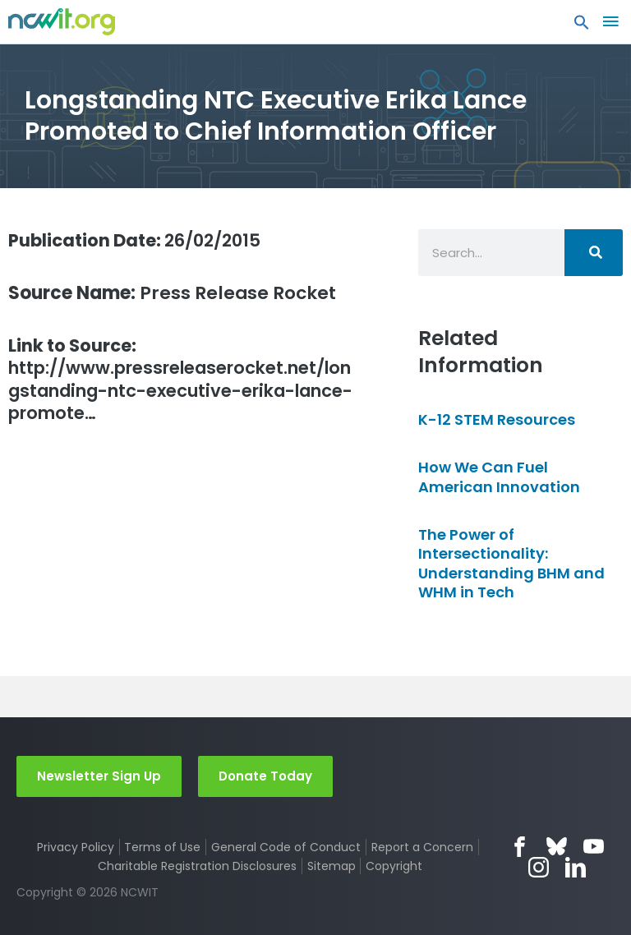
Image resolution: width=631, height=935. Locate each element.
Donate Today (265, 776)
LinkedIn (575, 867)
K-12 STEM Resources (496, 419)
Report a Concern (422, 847)
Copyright (394, 866)
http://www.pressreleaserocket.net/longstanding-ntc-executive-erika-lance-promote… (181, 381)
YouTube (593, 846)
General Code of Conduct (286, 847)
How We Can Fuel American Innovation (499, 476)
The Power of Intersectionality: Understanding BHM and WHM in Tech (511, 563)
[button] (581, 26)
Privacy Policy (75, 847)
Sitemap (331, 866)
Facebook (519, 846)
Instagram (538, 867)
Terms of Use (162, 847)
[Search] (593, 252)
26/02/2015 (140, 240)
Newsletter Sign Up (99, 776)
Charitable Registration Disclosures (197, 866)
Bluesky (556, 846)
